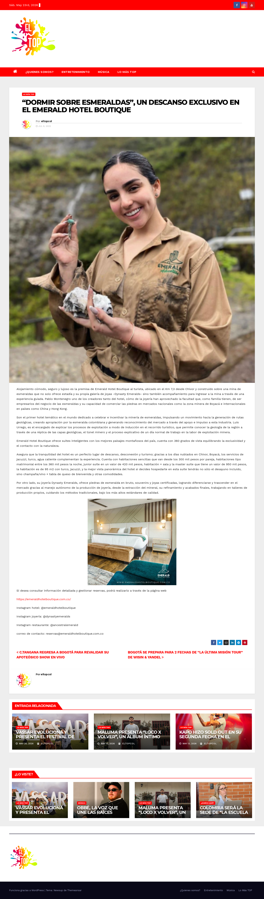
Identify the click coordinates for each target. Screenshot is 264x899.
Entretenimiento (76, 72)
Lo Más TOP (127, 72)
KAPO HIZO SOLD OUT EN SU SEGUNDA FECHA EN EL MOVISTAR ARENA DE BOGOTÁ (212, 736)
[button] (253, 72)
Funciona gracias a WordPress (27, 890)
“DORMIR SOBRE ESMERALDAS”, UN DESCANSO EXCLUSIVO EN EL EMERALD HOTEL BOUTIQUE (130, 106)
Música (103, 72)
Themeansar (74, 890)
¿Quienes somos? (39, 72)
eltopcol (46, 121)
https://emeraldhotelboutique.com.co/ (43, 599)
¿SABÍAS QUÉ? (207, 803)
